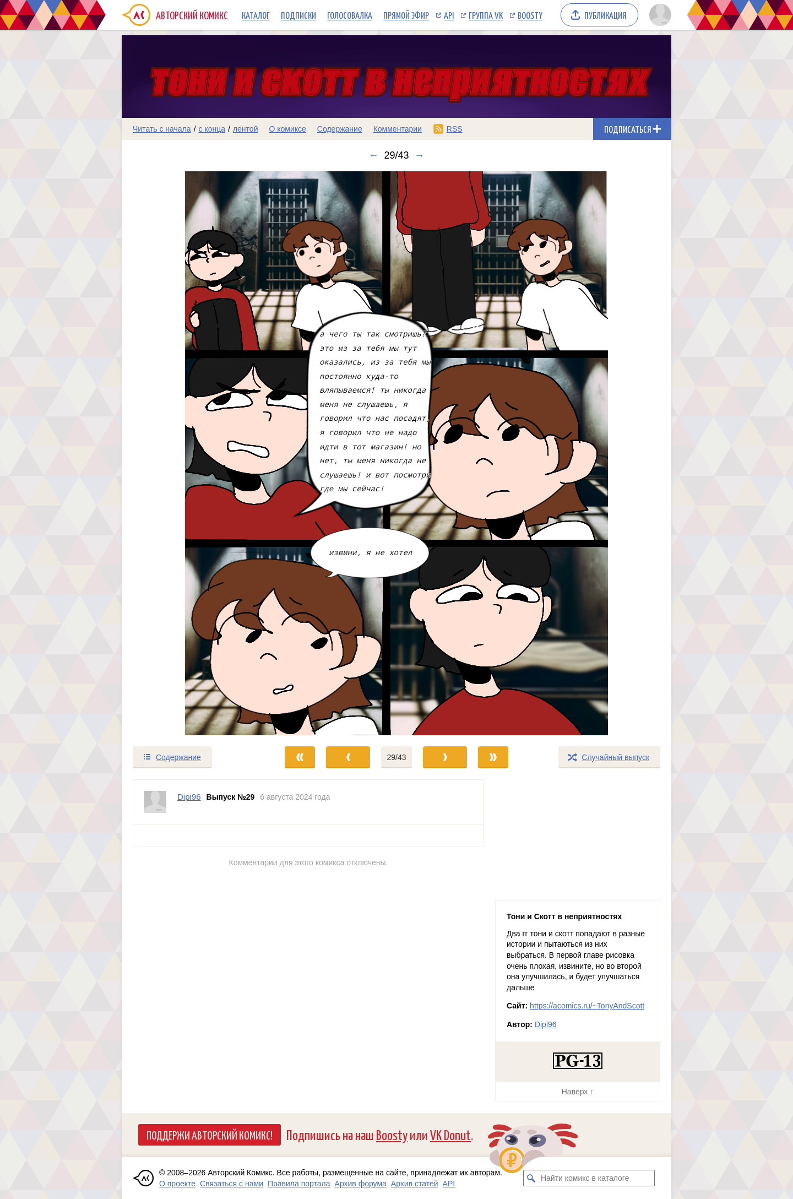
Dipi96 (546, 1024)
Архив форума (361, 1183)
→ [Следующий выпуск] (420, 155)
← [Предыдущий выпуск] (373, 155)
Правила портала (299, 1183)
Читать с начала (162, 128)
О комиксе (287, 128)
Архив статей (414, 1183)
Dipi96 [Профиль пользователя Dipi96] (189, 796)
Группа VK (486, 15)
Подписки (298, 15)
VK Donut (450, 1134)
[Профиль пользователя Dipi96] (155, 802)
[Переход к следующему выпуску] (396, 453)
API (449, 15)
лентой (245, 128)
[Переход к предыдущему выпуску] (190, 453)
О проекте (177, 1183)
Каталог (256, 15)
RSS (455, 128)
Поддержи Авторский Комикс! (209, 1134)
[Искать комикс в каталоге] (531, 1178)
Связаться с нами (231, 1183)
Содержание (339, 128)
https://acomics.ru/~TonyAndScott (587, 1005)
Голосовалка (349, 15)
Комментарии (397, 128)
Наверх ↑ (578, 1091)
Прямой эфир (406, 15)
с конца (212, 128)
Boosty (530, 15)
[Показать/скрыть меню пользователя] (658, 15)
